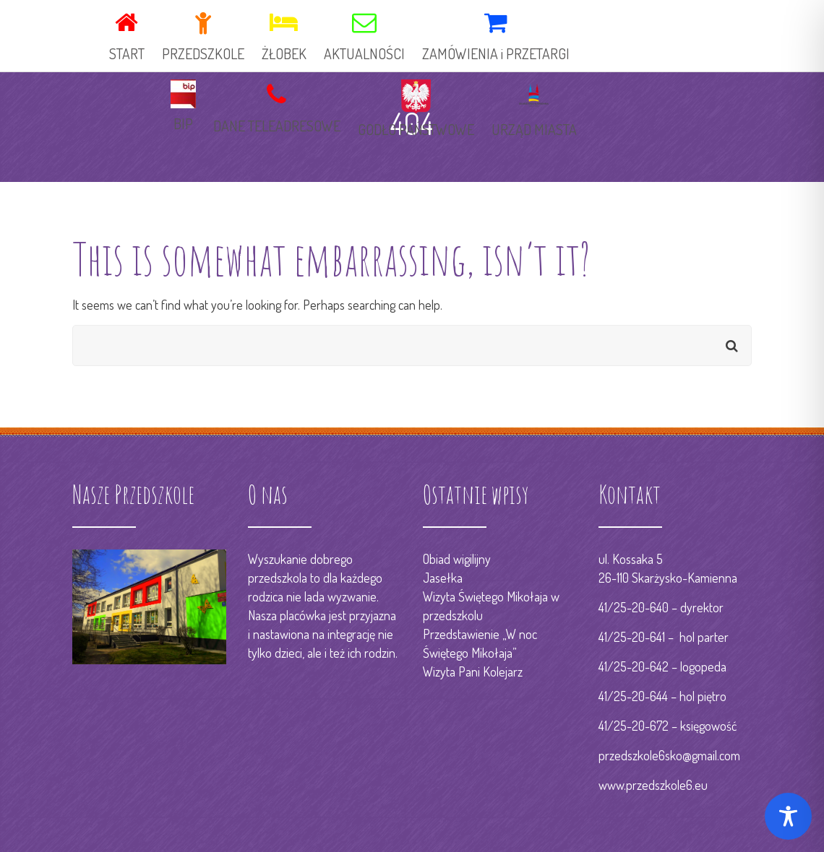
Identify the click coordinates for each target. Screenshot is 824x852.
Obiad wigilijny (457, 559)
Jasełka (443, 578)
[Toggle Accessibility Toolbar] (788, 816)
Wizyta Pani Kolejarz (473, 671)
